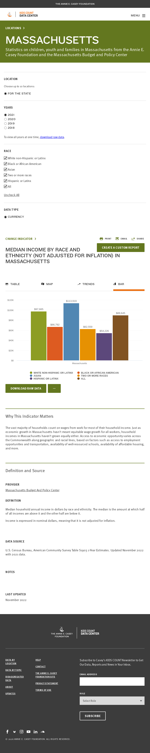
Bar (121, 284)
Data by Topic (13, 669)
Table (15, 284)
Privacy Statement (47, 683)
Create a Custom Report (120, 247)
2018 (11, 128)
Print (105, 239)
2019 (11, 123)
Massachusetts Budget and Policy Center (32, 490)
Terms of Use (43, 689)
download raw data (52, 137)
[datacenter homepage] (29, 14)
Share (137, 239)
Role (82, 693)
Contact (41, 666)
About (9, 686)
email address (88, 674)
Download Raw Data (26, 388)
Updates (10, 693)
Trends (88, 284)
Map (49, 284)
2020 (11, 119)
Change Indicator (19, 239)
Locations (13, 28)
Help (38, 659)
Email (121, 239)
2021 (11, 115)
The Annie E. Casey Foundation (75, 4)
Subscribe (93, 716)
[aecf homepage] (9, 14)
